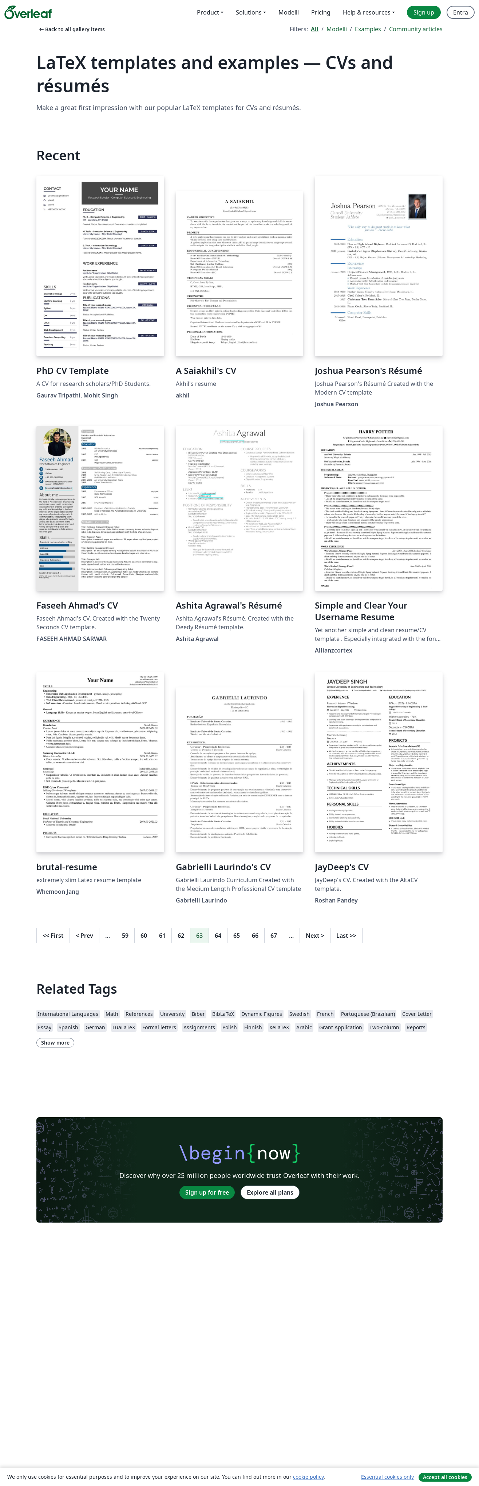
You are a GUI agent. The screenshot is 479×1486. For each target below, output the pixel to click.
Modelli (336, 29)
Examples (368, 29)
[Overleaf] (28, 12)
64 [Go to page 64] (218, 936)
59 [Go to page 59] (125, 936)
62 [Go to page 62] (181, 936)
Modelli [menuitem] (288, 12)
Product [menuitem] (208, 12)
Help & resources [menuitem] (367, 12)
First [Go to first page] (53, 936)
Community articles (416, 29)
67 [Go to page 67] (273, 936)
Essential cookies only (387, 1476)
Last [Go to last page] (346, 936)
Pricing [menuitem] (320, 12)
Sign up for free (207, 1192)
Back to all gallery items (71, 29)
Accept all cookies (445, 1477)
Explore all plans (270, 1192)
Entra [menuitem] (460, 12)
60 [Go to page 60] (143, 936)
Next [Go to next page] (315, 936)
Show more (55, 1042)
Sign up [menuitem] (423, 12)
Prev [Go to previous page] (84, 936)
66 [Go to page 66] (255, 936)
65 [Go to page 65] (236, 936)
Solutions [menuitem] (249, 12)
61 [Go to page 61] (162, 936)
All (314, 29)
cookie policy (308, 1476)
